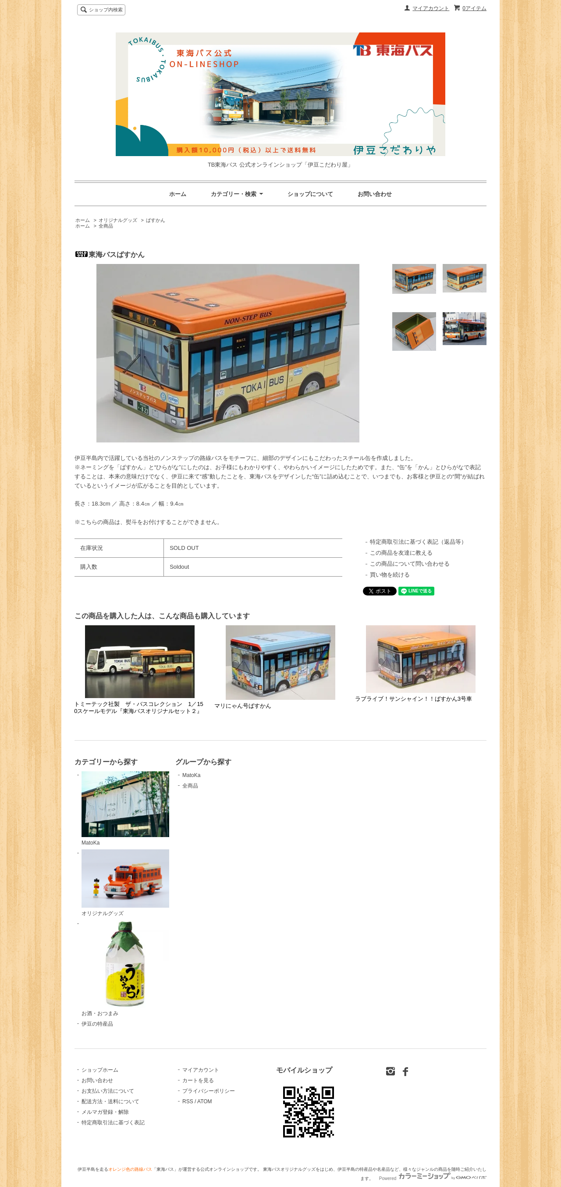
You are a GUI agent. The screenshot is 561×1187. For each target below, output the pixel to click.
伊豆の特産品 (97, 1024)
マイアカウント (430, 8)
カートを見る (198, 1080)
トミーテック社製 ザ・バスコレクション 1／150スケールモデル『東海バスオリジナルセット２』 (138, 707)
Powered (432, 1178)
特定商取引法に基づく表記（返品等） (418, 541)
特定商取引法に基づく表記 (113, 1122)
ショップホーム (100, 1070)
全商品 (106, 225)
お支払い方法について (108, 1091)
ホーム (177, 194)
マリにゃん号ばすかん (242, 705)
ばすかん (155, 220)
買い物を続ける (390, 574)
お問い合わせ (375, 194)
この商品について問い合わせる (410, 563)
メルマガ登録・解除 (105, 1112)
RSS (187, 1101)
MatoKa (125, 808)
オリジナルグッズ (118, 220)
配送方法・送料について (110, 1101)
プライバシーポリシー (208, 1091)
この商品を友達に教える (401, 552)
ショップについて (310, 194)
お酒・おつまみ (125, 968)
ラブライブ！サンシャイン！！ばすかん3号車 (413, 698)
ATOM (204, 1101)
